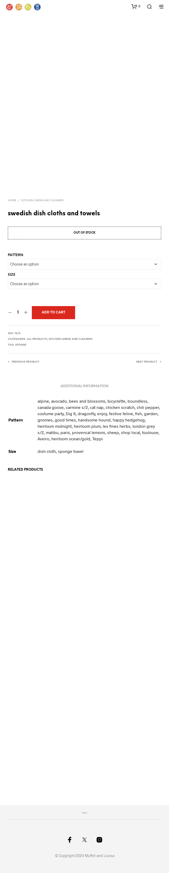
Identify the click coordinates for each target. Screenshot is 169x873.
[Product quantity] (18, 312)
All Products (37, 339)
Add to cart (53, 312)
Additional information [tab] (84, 386)
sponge (20, 344)
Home (12, 200)
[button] (135, 6)
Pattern (15, 255)
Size (11, 275)
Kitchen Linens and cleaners (42, 200)
